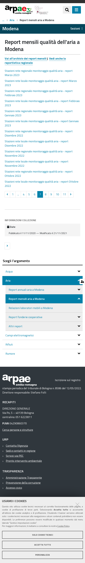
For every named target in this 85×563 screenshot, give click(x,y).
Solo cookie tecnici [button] (42, 534)
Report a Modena (3, 20)
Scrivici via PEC (15, 456)
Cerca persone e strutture (17, 430)
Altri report (16, 326)
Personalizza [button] (42, 554)
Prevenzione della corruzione (23, 483)
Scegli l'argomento (16, 260)
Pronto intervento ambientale (24, 461)
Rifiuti (9, 344)
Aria (12, 20)
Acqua (9, 271)
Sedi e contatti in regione (20, 451)
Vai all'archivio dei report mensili (26, 58)
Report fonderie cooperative (26, 317)
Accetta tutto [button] (42, 544)
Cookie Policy (63, 526)
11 (64, 194)
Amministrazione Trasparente (24, 477)
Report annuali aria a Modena (27, 290)
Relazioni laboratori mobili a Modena (31, 308)
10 (57, 194)
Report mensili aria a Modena (27, 299)
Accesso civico (14, 488)
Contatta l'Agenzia (17, 446)
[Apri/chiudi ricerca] (67, 9)
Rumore (11, 353)
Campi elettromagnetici (20, 335)
